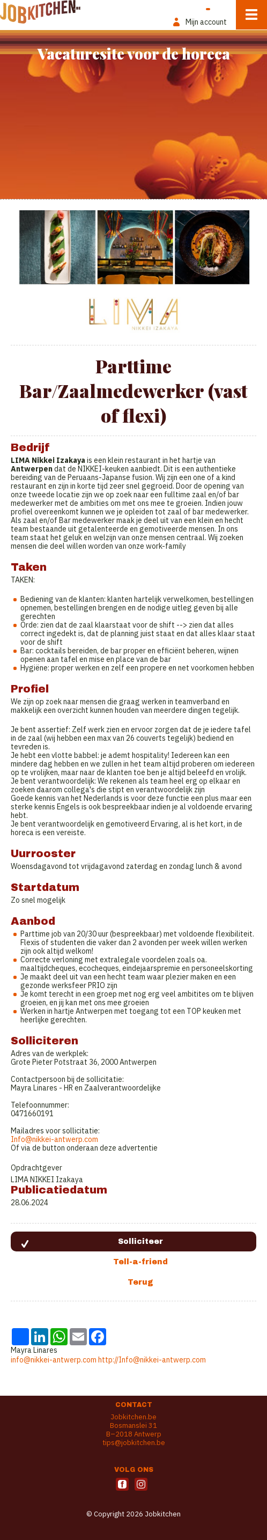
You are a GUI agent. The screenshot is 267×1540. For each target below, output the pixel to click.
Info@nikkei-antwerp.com (54, 1139)
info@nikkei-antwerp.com (54, 1360)
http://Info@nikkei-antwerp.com (152, 1360)
